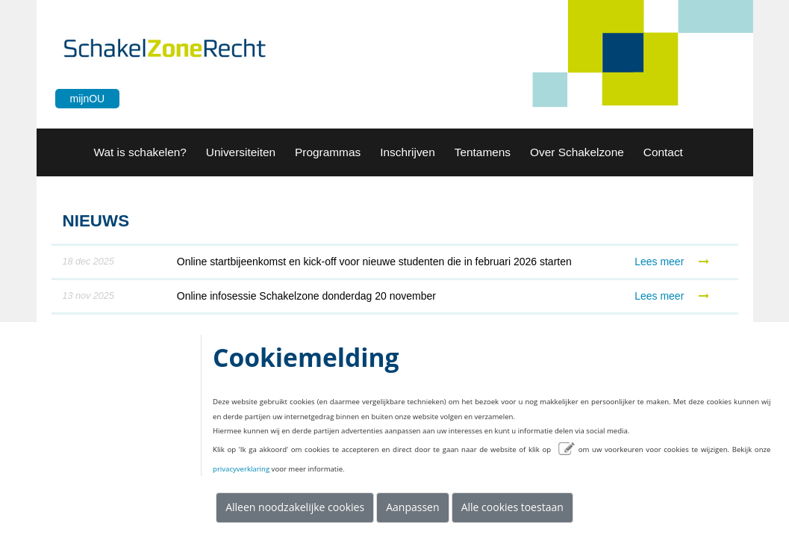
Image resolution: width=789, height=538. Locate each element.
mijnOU (87, 99)
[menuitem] (140, 152)
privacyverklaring (241, 469)
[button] (240, 152)
